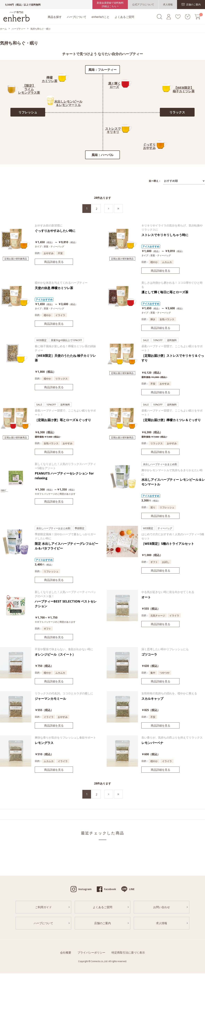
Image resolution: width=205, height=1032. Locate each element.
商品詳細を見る (54, 262)
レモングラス (44, 743)
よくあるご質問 (124, 17)
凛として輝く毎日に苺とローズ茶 (164, 292)
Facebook (110, 889)
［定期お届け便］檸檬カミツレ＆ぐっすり (171, 420)
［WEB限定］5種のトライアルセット (167, 543)
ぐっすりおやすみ (149, 146)
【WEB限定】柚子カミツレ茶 (184, 89)
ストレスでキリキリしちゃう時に (164, 235)
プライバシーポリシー (91, 952)
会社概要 (65, 952)
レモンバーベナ (152, 743)
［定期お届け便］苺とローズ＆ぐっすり (63, 420)
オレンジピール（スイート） (55, 654)
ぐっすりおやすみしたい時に (55, 231)
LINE (131, 889)
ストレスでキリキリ (113, 130)
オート (146, 597)
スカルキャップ (152, 698)
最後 (122, 209)
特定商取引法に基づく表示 (128, 952)
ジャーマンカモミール (50, 698)
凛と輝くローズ (114, 85)
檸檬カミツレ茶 (49, 79)
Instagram (85, 889)
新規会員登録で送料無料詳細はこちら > (110, 4)
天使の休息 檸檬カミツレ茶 (54, 288)
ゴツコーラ (149, 654)
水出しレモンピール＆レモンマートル (68, 103)
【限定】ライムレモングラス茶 (29, 89)
